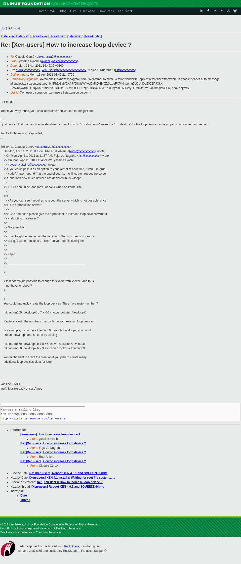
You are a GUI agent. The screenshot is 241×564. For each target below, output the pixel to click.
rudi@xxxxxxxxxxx (28, 70)
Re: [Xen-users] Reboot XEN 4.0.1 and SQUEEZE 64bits (68, 473)
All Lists (14, 28)
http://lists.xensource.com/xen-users (33, 418)
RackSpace (71, 546)
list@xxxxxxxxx (125, 70)
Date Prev (7, 36)
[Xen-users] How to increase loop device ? (50, 434)
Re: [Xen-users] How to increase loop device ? (53, 443)
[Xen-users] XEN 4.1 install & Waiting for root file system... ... (72, 477)
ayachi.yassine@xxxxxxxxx (59, 61)
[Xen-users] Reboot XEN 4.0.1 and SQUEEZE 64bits (68, 486)
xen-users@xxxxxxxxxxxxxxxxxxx (64, 70)
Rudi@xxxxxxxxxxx (82, 151)
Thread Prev (39, 36)
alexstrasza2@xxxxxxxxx (53, 56)
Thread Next (57, 36)
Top (3, 28)
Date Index (74, 36)
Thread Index (92, 36)
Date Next (22, 36)
